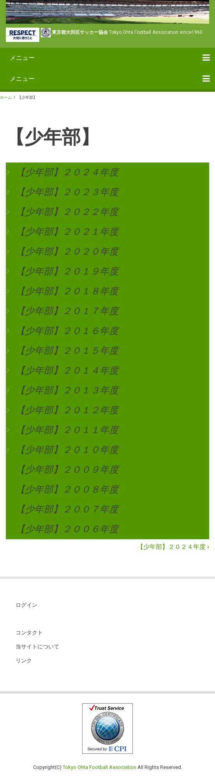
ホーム (6, 97)
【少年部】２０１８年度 (67, 291)
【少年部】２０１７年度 (67, 311)
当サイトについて (37, 646)
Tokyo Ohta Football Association (99, 767)
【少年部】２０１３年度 (67, 390)
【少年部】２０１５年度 (67, 350)
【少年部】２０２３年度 (67, 192)
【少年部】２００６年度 (67, 529)
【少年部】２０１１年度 (67, 430)
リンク (24, 660)
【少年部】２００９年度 (67, 469)
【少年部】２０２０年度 (67, 251)
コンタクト (29, 632)
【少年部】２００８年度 (67, 489)
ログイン (26, 605)
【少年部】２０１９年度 (67, 271)
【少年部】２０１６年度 (67, 330)
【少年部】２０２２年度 (67, 211)
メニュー (22, 57)
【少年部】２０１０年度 (67, 449)
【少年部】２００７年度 (67, 509)
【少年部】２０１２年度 (67, 410)
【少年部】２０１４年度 (67, 370)
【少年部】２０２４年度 (67, 172)
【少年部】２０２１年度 (67, 231)
